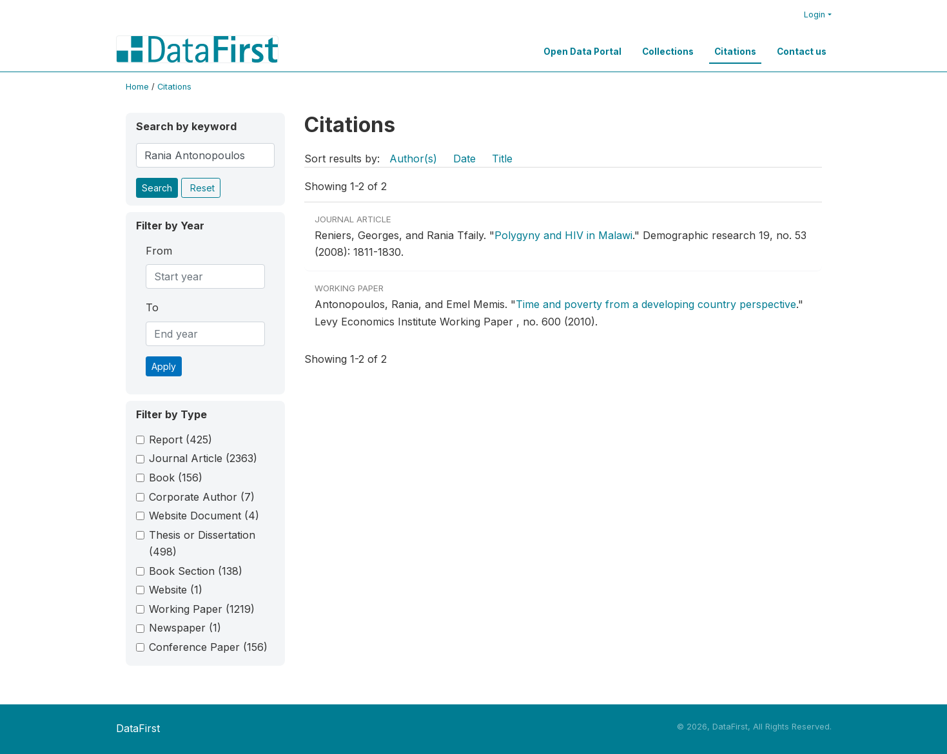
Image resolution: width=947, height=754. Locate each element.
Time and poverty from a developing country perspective (656, 304)
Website (175, 589)
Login (814, 14)
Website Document (204, 515)
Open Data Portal (582, 51)
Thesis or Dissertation (202, 543)
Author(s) (413, 158)
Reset (202, 187)
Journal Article (203, 458)
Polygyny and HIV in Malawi (563, 235)
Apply (163, 366)
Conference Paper (208, 647)
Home (137, 87)
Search (157, 187)
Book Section (195, 571)
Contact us (801, 51)
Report (180, 439)
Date (464, 158)
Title (502, 158)
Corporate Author (202, 496)
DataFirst (138, 728)
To (152, 307)
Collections (668, 51)
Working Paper (202, 609)
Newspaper (185, 627)
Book (175, 477)
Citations (735, 51)
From (159, 250)
